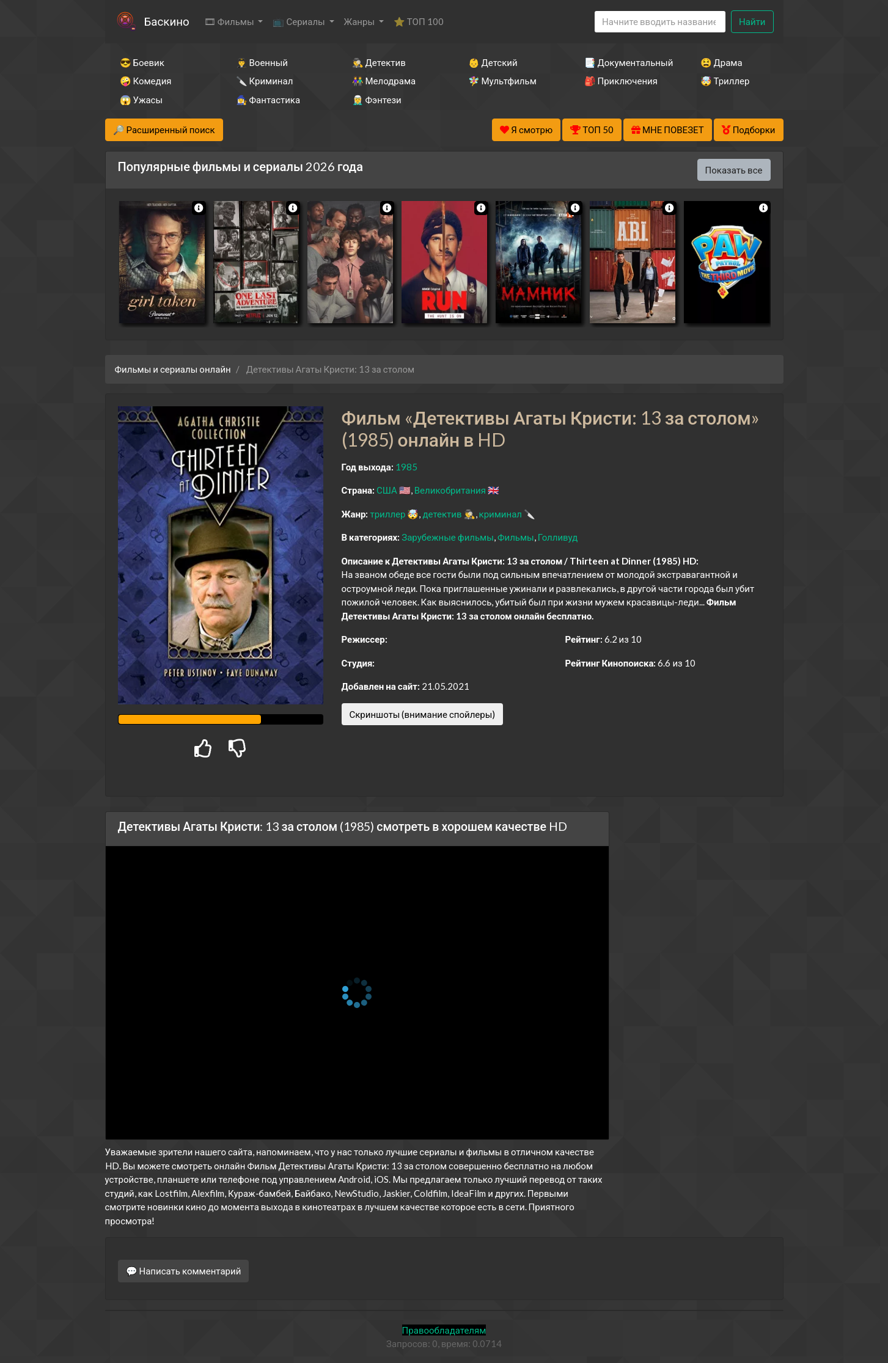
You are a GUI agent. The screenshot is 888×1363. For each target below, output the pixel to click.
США (386, 489)
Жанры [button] (360, 21)
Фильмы (515, 537)
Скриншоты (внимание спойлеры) (423, 714)
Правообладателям (444, 1330)
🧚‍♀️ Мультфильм (502, 80)
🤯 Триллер (725, 80)
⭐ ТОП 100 (419, 21)
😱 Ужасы (141, 99)
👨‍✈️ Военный (262, 62)
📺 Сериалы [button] (299, 21)
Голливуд (558, 537)
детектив (441, 513)
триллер (387, 513)
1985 (406, 466)
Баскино (166, 21)
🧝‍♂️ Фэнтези (377, 99)
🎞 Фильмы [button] (230, 21)
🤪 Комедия (146, 80)
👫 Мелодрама (384, 80)
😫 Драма (721, 62)
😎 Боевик (142, 62)
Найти (752, 21)
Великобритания (450, 489)
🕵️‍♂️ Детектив (379, 62)
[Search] (660, 21)
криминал (500, 513)
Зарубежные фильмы (448, 537)
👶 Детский (493, 62)
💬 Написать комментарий (183, 1270)
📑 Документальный (625, 62)
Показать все (734, 169)
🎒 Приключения (621, 80)
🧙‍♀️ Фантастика (268, 99)
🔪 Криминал (264, 80)
